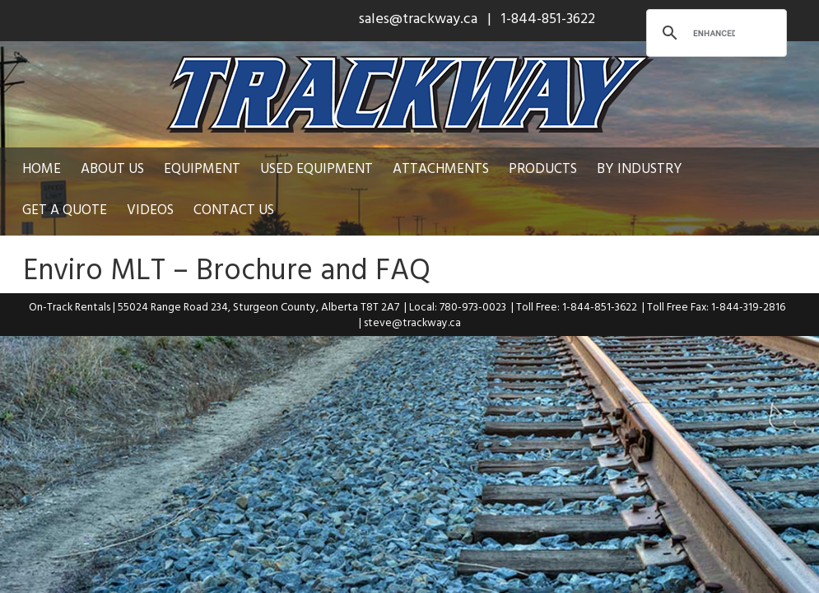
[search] (714, 33)
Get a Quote (744, 167)
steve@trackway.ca (412, 322)
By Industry (639, 167)
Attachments (441, 167)
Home (41, 167)
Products (543, 167)
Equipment (202, 167)
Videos (45, 208)
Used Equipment (316, 167)
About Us (112, 167)
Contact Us (129, 208)
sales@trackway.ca (418, 18)
